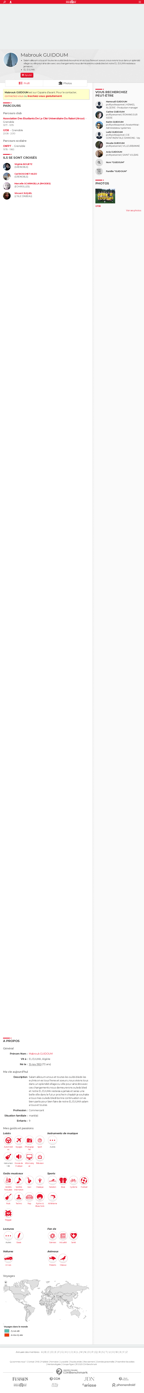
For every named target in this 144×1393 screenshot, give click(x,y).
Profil (27, 83)
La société (64, 1362)
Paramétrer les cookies (125, 1362)
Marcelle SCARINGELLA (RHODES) (32, 183)
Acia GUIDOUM (114, 152)
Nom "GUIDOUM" (115, 162)
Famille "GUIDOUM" (116, 171)
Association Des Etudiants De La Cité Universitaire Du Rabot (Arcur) (43, 118)
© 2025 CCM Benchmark (86, 1364)
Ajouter (28, 75)
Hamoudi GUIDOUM (116, 101)
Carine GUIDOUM (115, 112)
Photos (67, 83)
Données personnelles (105, 1362)
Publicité (44, 1362)
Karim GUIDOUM (114, 122)
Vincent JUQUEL (23, 193)
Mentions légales (54, 1364)
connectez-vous (14, 96)
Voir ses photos (133, 210)
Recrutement (89, 1362)
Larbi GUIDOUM (114, 132)
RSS (37, 1362)
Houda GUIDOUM (115, 143)
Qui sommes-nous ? (18, 1362)
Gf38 (6, 130)
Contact (31, 1362)
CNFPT (7, 146)
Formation (54, 1362)
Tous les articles (76, 1362)
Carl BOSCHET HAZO (25, 174)
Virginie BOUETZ (23, 164)
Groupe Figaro (68, 1364)
